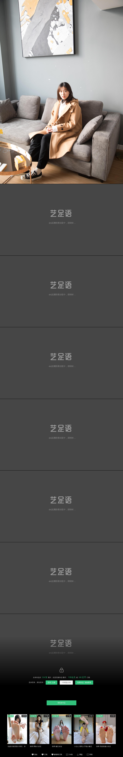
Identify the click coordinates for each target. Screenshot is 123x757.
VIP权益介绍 (66, 682)
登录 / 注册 (51, 682)
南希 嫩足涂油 (57, 746)
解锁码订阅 (58, 754)
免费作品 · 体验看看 (84, 682)
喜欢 (35, 754)
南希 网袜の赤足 (35, 746)
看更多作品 (61, 703)
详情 (90, 754)
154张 (71, 754)
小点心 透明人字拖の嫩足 (83, 746)
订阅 (45, 754)
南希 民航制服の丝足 (103, 746)
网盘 (81, 754)
